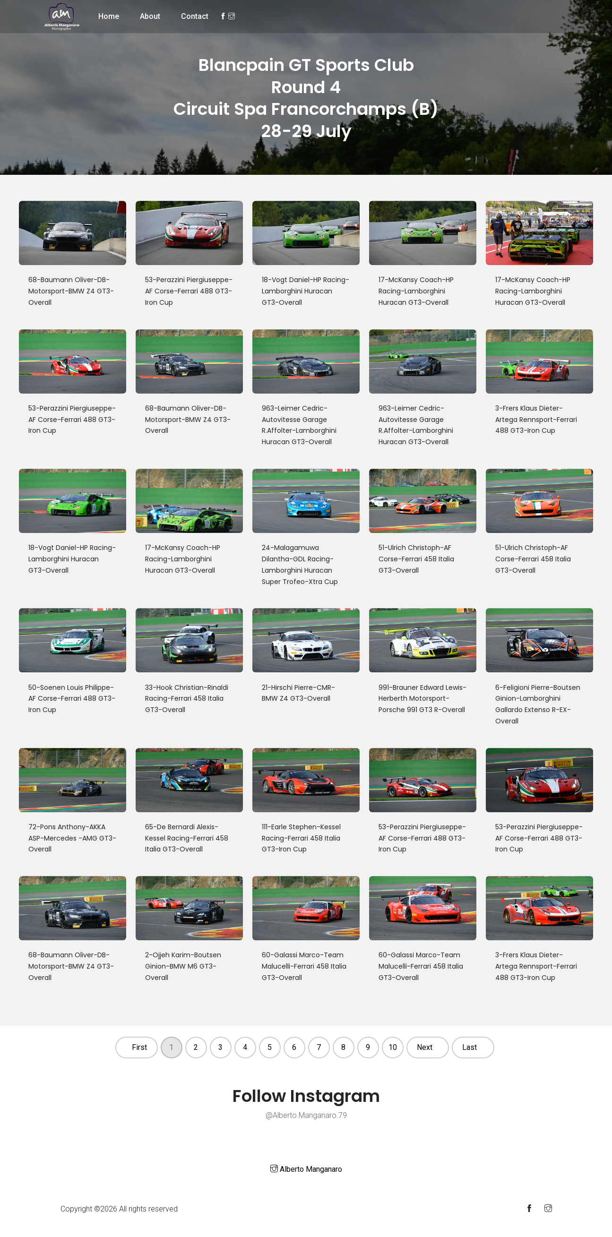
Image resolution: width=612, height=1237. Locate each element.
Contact (194, 16)
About (150, 16)
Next (424, 1047)
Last (469, 1047)
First (139, 1047)
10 (392, 1047)
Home (108, 16)
